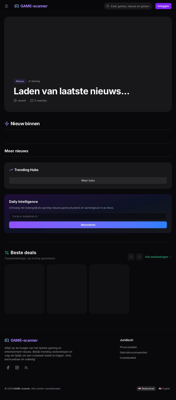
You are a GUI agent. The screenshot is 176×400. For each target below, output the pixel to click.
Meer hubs (88, 180)
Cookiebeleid (128, 357)
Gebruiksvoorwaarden (133, 352)
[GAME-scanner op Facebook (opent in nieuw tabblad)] (8, 367)
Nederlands (146, 388)
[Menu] (6, 6)
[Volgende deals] (139, 256)
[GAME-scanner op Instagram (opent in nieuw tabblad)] (17, 367)
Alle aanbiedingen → (158, 256)
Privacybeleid (128, 347)
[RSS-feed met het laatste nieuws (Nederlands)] (26, 367)
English (164, 388)
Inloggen (163, 6)
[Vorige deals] (131, 256)
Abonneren (88, 224)
